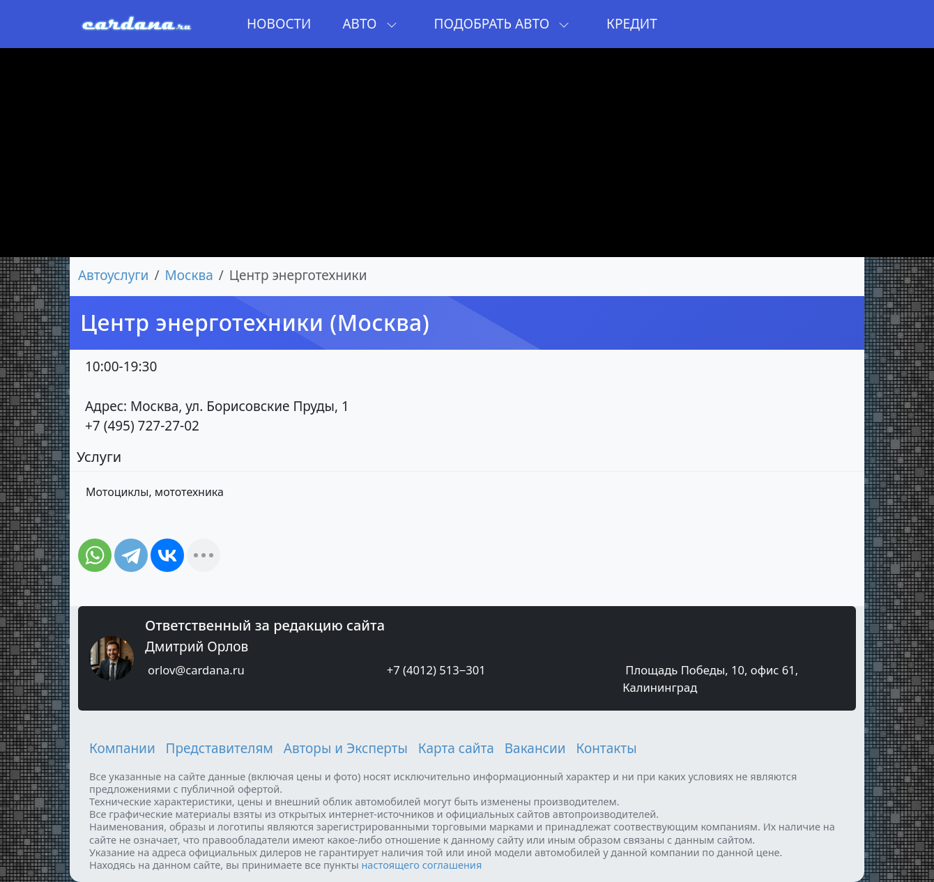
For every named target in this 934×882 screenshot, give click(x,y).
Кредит (631, 24)
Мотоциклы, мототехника (155, 492)
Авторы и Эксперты (346, 748)
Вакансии (535, 748)
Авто (369, 24)
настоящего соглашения (421, 865)
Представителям (219, 748)
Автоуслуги (113, 275)
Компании (122, 748)
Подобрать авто (501, 24)
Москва (189, 275)
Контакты (606, 748)
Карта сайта (456, 748)
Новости (279, 24)
